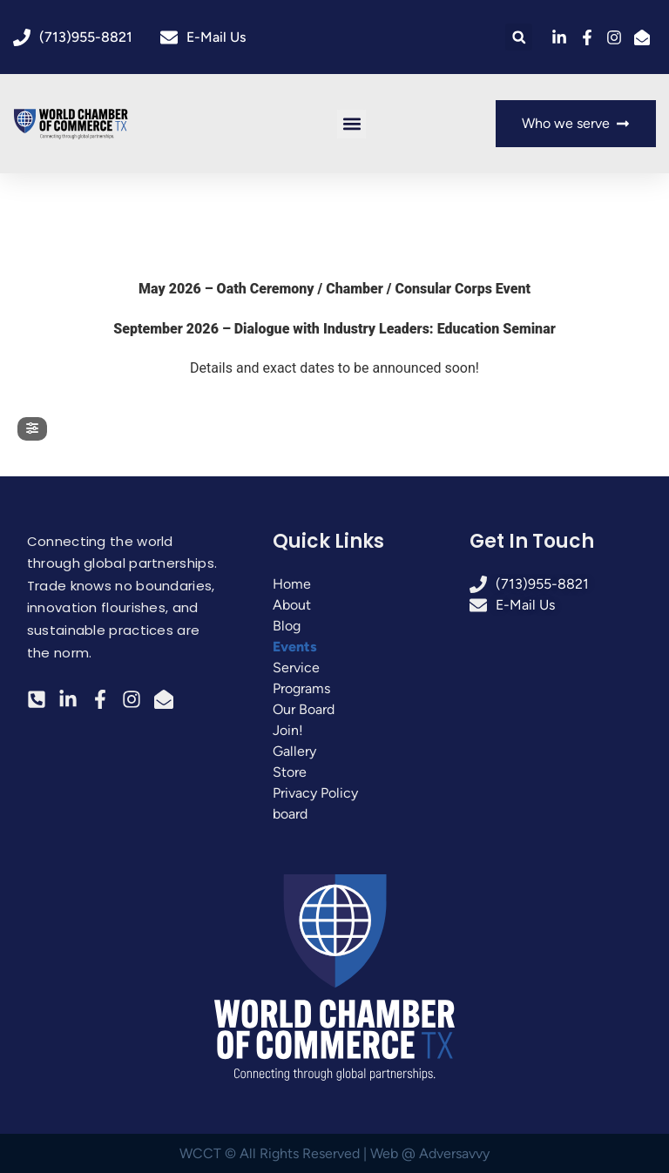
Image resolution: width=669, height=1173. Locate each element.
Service (296, 667)
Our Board (303, 709)
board (290, 814)
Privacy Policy (315, 793)
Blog (287, 625)
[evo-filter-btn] (32, 429)
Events (295, 646)
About (292, 605)
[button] (518, 37)
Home (292, 584)
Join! (288, 730)
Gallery (294, 751)
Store (290, 772)
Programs (301, 688)
